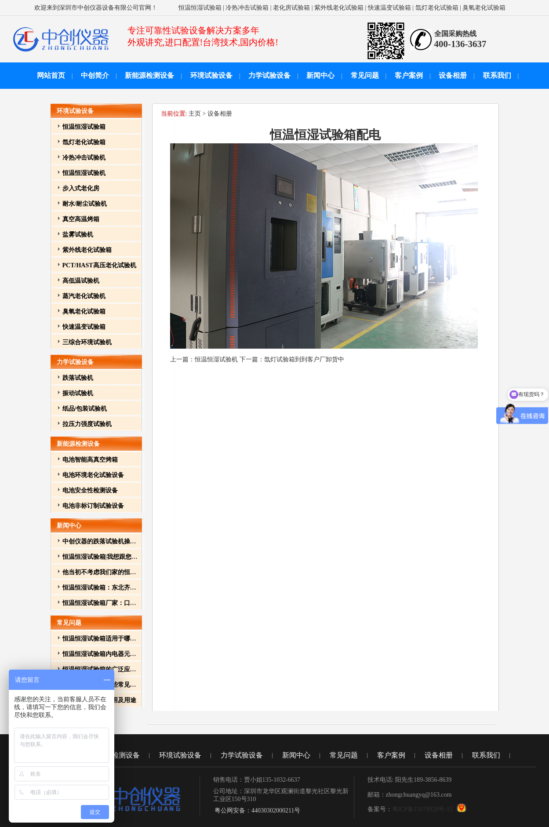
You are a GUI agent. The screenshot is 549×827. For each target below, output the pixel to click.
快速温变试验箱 (389, 7)
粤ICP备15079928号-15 (422, 809)
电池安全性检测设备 (90, 490)
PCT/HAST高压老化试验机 (99, 265)
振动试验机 (77, 393)
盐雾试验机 (77, 234)
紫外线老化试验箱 (339, 7)
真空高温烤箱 (80, 219)
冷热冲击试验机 (83, 157)
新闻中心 (320, 75)
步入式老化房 (80, 188)
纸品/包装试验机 (84, 408)
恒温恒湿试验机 (83, 173)
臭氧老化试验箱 (483, 7)
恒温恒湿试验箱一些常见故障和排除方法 (117, 684)
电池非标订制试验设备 (93, 506)
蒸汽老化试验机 (83, 296)
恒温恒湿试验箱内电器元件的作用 (108, 654)
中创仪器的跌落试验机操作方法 (105, 541)
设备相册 (453, 75)
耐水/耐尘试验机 (84, 203)
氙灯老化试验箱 (436, 7)
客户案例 (409, 75)
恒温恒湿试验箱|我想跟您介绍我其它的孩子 (121, 557)
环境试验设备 (211, 75)
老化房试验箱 (291, 7)
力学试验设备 (269, 75)
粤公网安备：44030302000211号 (257, 810)
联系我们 (497, 75)
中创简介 (95, 75)
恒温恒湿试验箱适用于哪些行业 (105, 638)
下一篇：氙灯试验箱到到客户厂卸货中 (292, 359)
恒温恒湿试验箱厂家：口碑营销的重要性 (117, 603)
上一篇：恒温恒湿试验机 (205, 359)
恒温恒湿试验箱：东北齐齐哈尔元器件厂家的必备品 (133, 587)
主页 (195, 113)
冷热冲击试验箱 (247, 7)
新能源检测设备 (149, 75)
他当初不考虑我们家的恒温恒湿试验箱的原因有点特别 (136, 572)
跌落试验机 (77, 378)
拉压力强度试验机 (87, 424)
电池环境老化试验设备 (93, 475)
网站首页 (51, 75)
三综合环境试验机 (87, 342)
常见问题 (365, 75)
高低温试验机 (80, 280)
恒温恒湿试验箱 (200, 7)
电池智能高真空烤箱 (90, 459)
